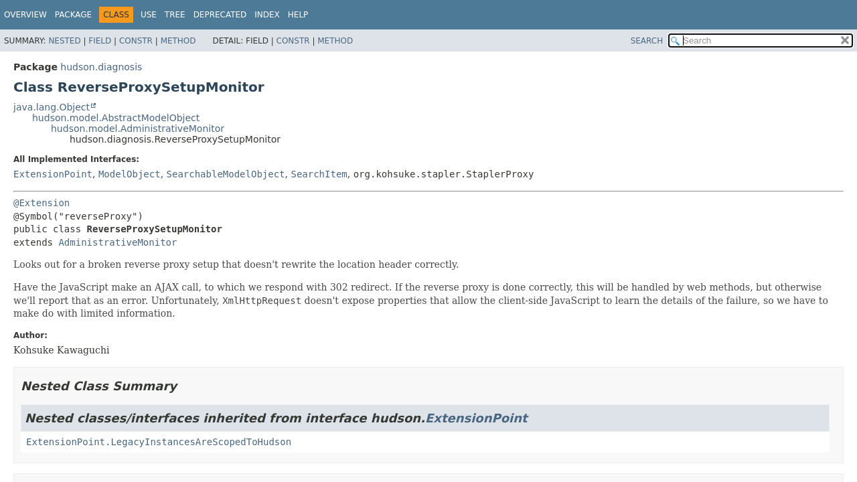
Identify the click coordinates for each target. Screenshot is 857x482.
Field (99, 41)
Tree (175, 14)
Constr (136, 41)
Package (73, 14)
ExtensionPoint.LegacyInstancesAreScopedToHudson (158, 441)
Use (149, 14)
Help (298, 14)
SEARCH (647, 41)
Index (267, 14)
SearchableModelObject (226, 174)
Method (178, 41)
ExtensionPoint (52, 174)
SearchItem (319, 174)
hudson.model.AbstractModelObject (116, 117)
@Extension (41, 202)
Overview (25, 14)
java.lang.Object (51, 107)
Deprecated (220, 14)
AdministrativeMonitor (117, 242)
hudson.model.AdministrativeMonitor (137, 128)
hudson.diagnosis (101, 67)
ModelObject (129, 174)
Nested (64, 41)
